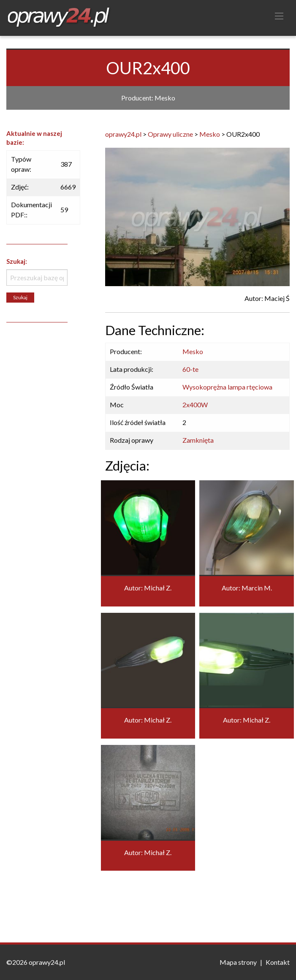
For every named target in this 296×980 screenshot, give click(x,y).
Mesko (192, 351)
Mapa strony (238, 962)
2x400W (195, 405)
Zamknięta (198, 440)
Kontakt (278, 962)
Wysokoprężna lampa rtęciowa (227, 387)
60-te (190, 369)
